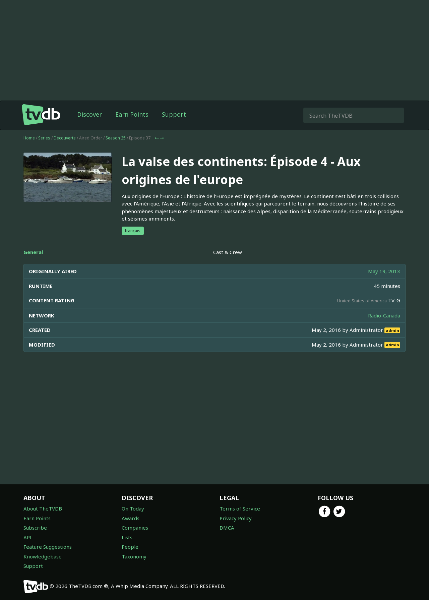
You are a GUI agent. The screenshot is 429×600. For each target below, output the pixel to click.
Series (44, 138)
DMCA (227, 527)
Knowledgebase (42, 556)
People (130, 546)
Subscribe (35, 527)
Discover (89, 114)
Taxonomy (134, 556)
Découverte (65, 138)
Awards (130, 518)
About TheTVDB (42, 508)
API (27, 537)
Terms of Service (240, 508)
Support (174, 114)
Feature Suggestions (47, 546)
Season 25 (116, 138)
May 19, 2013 (384, 271)
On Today (133, 508)
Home (29, 138)
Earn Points (131, 114)
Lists (127, 537)
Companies (135, 527)
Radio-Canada (384, 315)
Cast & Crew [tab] (227, 252)
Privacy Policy (236, 518)
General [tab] (33, 252)
